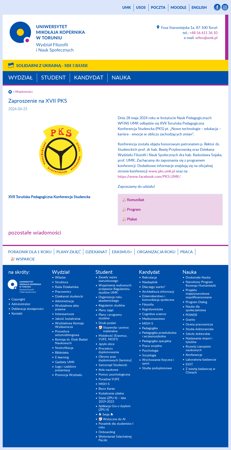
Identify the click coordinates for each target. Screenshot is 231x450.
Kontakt (17, 313)
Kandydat (88, 78)
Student (53, 78)
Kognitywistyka (152, 309)
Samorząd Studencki (113, 365)
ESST (189, 364)
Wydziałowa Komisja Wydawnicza (69, 325)
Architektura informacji (158, 291)
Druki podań (107, 323)
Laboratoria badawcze (201, 359)
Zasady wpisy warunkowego (108, 279)
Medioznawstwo (153, 318)
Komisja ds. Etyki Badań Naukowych (71, 341)
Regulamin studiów (112, 305)
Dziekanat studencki (69, 296)
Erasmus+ (122, 252)
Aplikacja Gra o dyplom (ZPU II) (115, 408)
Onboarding (107, 432)
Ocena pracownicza (199, 324)
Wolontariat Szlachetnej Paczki (115, 438)
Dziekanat (96, 252)
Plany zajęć (68, 252)
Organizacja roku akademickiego (110, 299)
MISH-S (104, 384)
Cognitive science (154, 314)
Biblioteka (62, 352)
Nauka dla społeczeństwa (196, 308)
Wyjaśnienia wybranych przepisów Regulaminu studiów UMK (115, 289)
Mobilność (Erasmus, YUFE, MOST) (113, 337)
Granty (190, 319)
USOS (141, 7)
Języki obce (106, 344)
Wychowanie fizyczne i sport (158, 361)
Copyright (18, 299)
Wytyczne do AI (114, 419)
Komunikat (135, 200)
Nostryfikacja (64, 348)
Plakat (132, 219)
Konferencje (194, 355)
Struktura (61, 282)
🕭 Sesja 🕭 (106, 414)
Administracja (64, 301)
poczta (158, 7)
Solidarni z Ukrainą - (52, 66)
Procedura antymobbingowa (67, 333)
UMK (126, 7)
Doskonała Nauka (198, 277)
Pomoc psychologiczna (114, 374)
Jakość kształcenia (67, 318)
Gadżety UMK (64, 362)
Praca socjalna (152, 346)
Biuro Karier (107, 388)
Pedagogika (150, 328)
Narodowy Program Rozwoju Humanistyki (201, 284)
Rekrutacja (149, 277)
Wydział (20, 78)
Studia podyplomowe (157, 368)
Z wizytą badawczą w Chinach (200, 370)
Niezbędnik (149, 282)
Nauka (121, 78)
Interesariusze (64, 314)
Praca (186, 252)
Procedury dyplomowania (109, 350)
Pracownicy (63, 291)
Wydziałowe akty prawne (67, 307)
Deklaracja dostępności (28, 309)
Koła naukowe (108, 369)
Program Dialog (196, 302)
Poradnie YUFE (109, 379)
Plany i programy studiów (110, 316)
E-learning (62, 357)
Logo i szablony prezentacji (65, 368)
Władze (60, 277)
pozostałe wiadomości (34, 233)
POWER (191, 315)
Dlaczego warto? (153, 287)
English (199, 7)
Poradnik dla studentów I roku (116, 425)
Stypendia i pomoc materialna (116, 329)
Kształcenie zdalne (111, 393)
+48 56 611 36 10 (203, 33)
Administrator (21, 304)
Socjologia (149, 355)
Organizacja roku (156, 252)
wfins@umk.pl (206, 38)
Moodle (178, 7)
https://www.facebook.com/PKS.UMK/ (149, 177)
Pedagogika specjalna (156, 341)
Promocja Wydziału (68, 375)
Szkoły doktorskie (198, 334)
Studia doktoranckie (199, 329)
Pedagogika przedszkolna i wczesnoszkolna (159, 334)
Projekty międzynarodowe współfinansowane (199, 294)
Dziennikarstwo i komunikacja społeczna (158, 298)
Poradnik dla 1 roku (30, 252)
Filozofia (148, 304)
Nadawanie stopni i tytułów (199, 340)
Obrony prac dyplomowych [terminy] (115, 358)
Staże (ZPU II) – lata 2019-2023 (112, 400)
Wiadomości (23, 91)
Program (134, 209)
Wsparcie (25, 259)
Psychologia (150, 350)
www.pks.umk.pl (161, 171)
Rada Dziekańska (67, 287)
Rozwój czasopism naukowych (198, 348)
